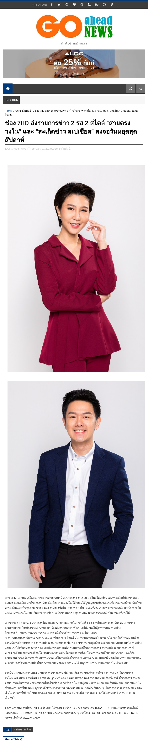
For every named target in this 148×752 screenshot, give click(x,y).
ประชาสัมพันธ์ (23, 110)
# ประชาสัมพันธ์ (23, 729)
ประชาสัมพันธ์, (62, 148)
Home (8, 110)
